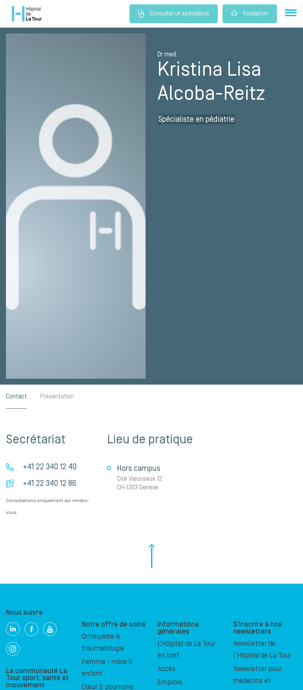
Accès (166, 669)
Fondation (249, 14)
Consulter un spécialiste (173, 14)
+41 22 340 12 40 (49, 467)
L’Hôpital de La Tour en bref (186, 650)
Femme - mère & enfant (107, 668)
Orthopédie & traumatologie (103, 642)
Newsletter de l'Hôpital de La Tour (262, 650)
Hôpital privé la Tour (27, 14)
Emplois (169, 682)
